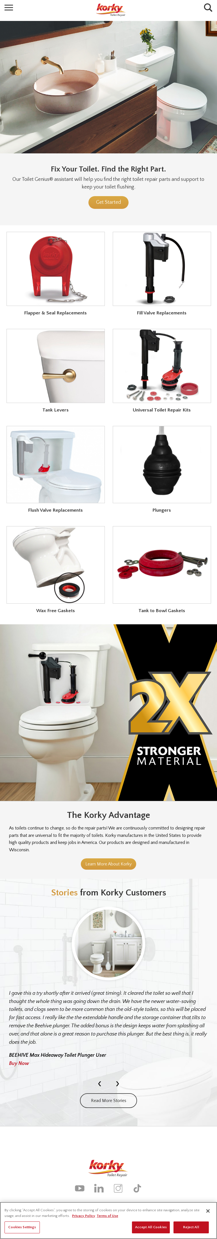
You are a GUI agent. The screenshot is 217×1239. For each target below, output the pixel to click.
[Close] (208, 1212)
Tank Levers (55, 410)
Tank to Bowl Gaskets (161, 611)
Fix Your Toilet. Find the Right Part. (108, 169)
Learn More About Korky (108, 864)
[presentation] (99, 1083)
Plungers (161, 510)
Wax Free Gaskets (55, 611)
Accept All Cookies (151, 1229)
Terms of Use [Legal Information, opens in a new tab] (107, 1217)
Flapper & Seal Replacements (55, 313)
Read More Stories (108, 1100)
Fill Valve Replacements (161, 313)
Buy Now (19, 1063)
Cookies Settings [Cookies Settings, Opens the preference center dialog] (22, 1229)
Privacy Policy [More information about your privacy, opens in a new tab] (83, 1217)
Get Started (108, 202)
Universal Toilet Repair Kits (162, 410)
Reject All (191, 1229)
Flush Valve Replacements (55, 510)
